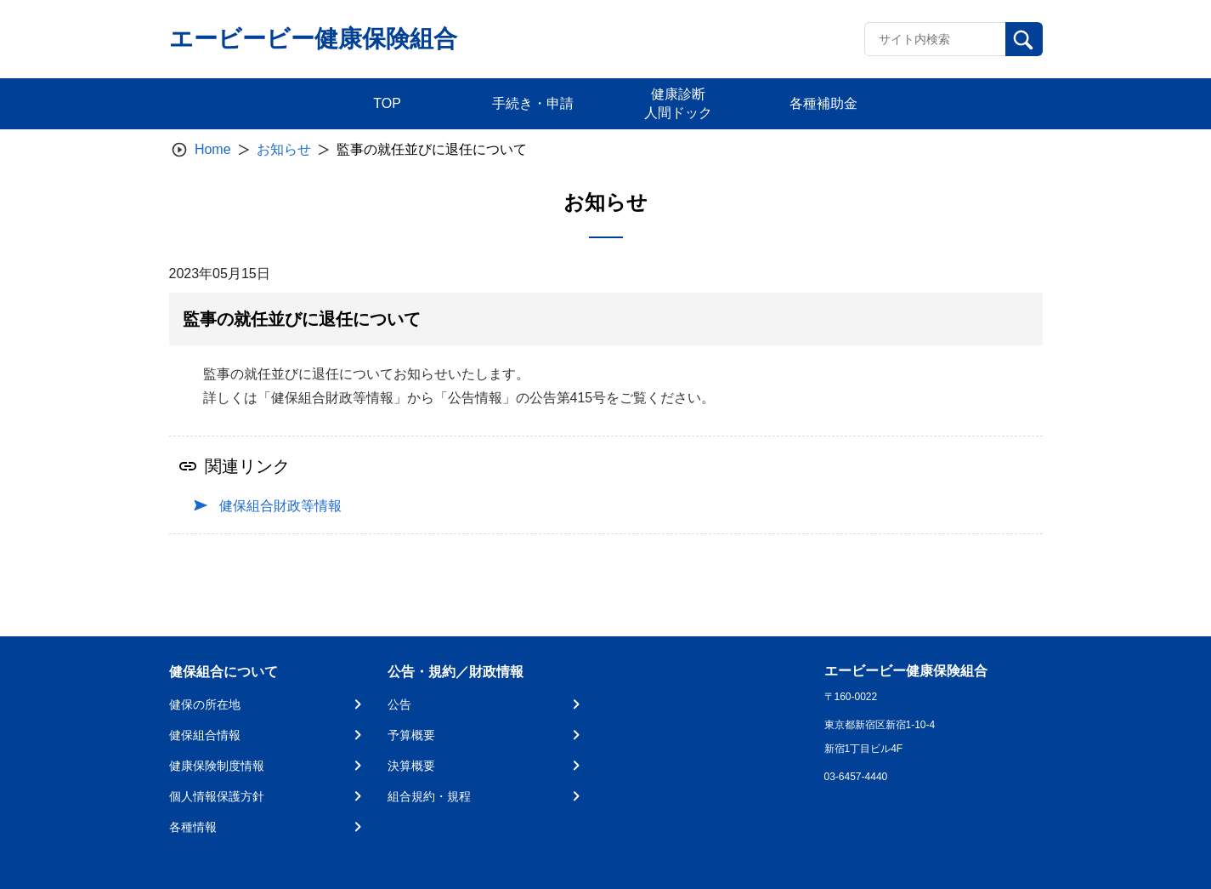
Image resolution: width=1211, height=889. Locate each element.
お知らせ (284, 149)
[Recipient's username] (935, 39)
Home (213, 149)
